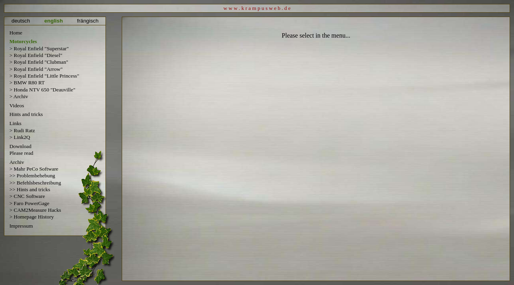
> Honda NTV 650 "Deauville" (42, 90)
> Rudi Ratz (22, 130)
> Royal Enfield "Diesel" (36, 55)
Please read (21, 153)
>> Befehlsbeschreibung (35, 183)
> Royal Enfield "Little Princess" (44, 76)
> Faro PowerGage (30, 203)
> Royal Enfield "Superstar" (39, 48)
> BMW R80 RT (27, 83)
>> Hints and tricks (30, 189)
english (53, 21)
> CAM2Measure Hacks (35, 210)
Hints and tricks (26, 114)
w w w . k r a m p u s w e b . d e (257, 8)
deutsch (21, 21)
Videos (17, 105)
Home (16, 33)
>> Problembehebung (32, 176)
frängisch (87, 21)
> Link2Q (20, 137)
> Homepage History (32, 217)
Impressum (21, 226)
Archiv (17, 162)
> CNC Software (27, 196)
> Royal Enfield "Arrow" (36, 69)
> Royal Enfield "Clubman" (39, 62)
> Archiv (19, 96)
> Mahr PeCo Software (34, 169)
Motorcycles (23, 41)
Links (15, 123)
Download (21, 146)
